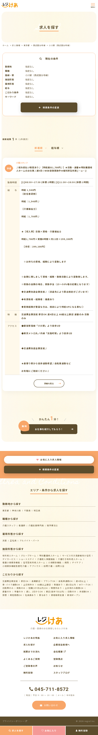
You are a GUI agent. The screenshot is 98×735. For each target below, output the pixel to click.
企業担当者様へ (61, 644)
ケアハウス (35, 566)
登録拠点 (58, 658)
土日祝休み (28, 584)
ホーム (5, 45)
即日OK (25, 581)
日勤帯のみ (7, 588)
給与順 (57, 148)
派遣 (4, 540)
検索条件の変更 (49, 107)
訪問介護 (48, 566)
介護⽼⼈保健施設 (46, 559)
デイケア (76, 562)
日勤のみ (72, 591)
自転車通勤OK (65, 581)
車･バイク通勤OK (11, 584)
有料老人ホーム (10, 555)
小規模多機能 (54, 562)
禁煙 (4, 595)
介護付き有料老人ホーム (70, 559)
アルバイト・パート (30, 540)
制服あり (58, 584)
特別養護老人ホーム (49, 555)
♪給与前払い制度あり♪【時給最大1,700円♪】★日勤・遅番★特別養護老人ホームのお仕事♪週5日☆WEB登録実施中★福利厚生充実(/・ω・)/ (54, 169)
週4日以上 (81, 581)
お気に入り (48, 730)
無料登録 (82, 730)
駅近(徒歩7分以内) (55, 591)
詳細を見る (49, 383)
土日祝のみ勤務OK (74, 588)
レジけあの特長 (31, 637)
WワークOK (85, 584)
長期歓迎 (36, 581)
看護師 (22, 525)
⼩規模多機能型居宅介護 (14, 566)
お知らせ (58, 665)
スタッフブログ (61, 672)
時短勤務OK (16, 595)
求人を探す (16, 730)
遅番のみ (6, 591)
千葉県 (27, 510)
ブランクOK (49, 581)
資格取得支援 (57, 595)
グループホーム (28, 555)
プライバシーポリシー (14, 721)
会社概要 (59, 651)
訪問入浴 (60, 566)
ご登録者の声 (30, 665)
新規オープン (73, 595)
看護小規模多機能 (11, 562)
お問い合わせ (49, 705)
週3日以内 (71, 584)
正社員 (13, 540)
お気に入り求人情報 (49, 459)
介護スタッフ (9, 525)
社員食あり (30, 595)
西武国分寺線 (39, 45)
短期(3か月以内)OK (38, 588)
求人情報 (16, 45)
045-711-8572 (49, 689)
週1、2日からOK (34, 591)
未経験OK (84, 591)
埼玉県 (37, 510)
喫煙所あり (56, 588)
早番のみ (18, 591)
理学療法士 (52, 525)
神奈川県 (16, 510)
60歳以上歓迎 (44, 584)
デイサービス (9, 559)
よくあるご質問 (31, 658)
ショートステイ (26, 559)
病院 (67, 562)
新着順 (41, 148)
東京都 (27, 45)
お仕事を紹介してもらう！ (49, 429)
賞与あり (43, 595)
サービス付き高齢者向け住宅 (76, 555)
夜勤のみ (21, 588)
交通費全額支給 (10, 581)
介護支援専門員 (36, 525)
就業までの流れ (31, 651)
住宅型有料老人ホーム (34, 562)
